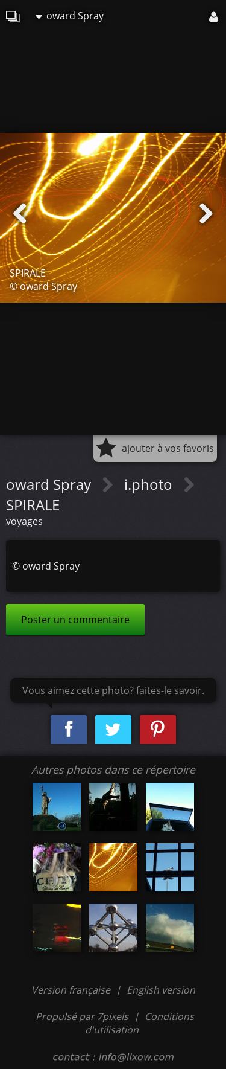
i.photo (150, 484)
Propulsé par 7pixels (82, 1016)
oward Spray (70, 15)
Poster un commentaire (75, 619)
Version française (72, 990)
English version (161, 990)
